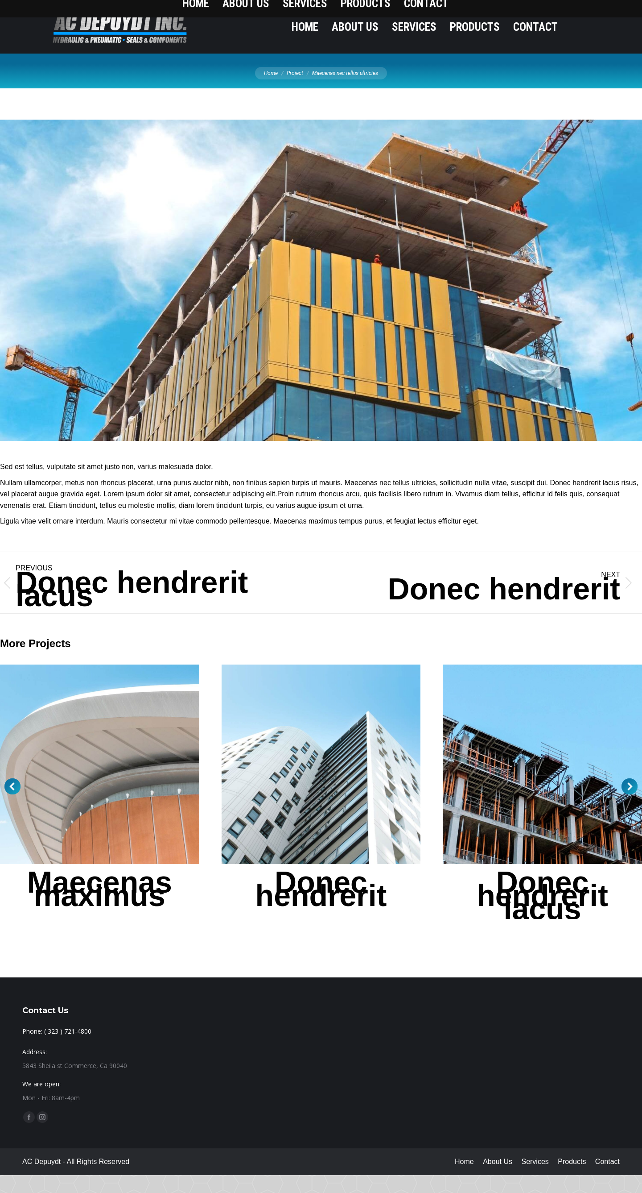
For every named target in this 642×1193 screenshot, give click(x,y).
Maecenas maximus (99, 906)
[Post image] (321, 782)
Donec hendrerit (321, 906)
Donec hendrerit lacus (542, 913)
